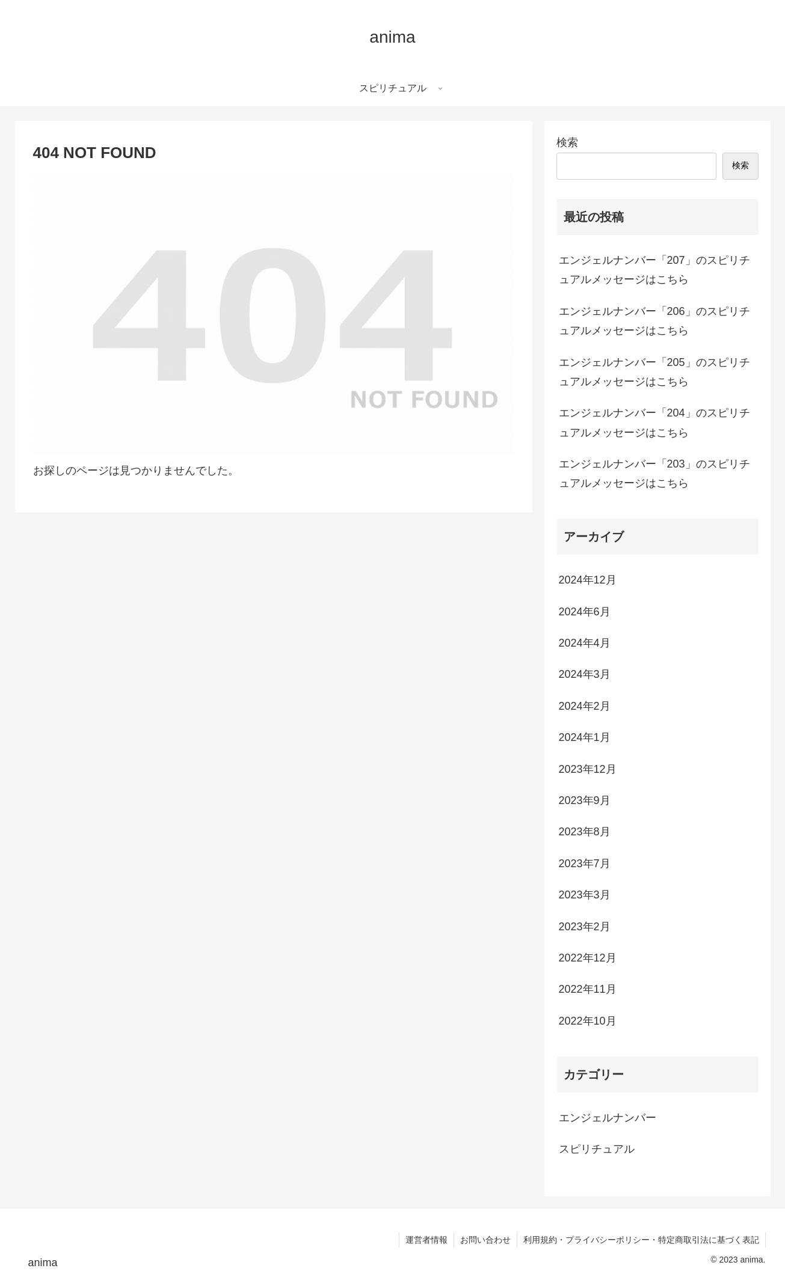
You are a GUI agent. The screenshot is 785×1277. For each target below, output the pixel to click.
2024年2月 (585, 706)
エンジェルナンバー (607, 1118)
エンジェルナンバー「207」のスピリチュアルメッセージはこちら (654, 269)
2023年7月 (585, 864)
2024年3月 (585, 674)
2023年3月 (585, 895)
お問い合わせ (485, 1240)
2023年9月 (585, 800)
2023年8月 (585, 832)
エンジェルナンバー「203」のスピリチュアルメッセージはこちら (654, 473)
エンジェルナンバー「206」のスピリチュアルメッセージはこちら (654, 321)
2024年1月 (585, 737)
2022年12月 (588, 958)
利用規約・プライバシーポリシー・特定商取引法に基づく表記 (641, 1240)
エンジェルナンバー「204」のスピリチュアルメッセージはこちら (654, 422)
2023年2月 (585, 927)
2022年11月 (588, 989)
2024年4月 (585, 643)
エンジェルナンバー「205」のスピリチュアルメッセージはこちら (654, 372)
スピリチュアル (597, 1149)
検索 (567, 142)
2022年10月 (588, 1021)
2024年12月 (588, 580)
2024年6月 (585, 612)
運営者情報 (426, 1240)
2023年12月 (588, 769)
